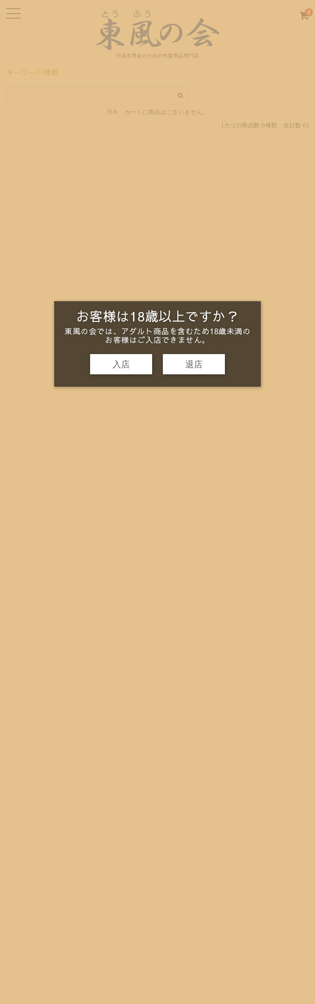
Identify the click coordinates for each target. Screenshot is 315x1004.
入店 (121, 364)
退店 (194, 364)
